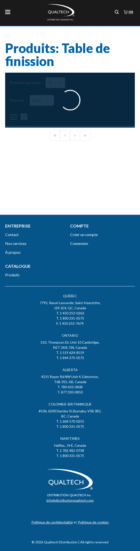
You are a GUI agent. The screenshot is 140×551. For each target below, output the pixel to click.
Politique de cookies (93, 522)
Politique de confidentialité (52, 522)
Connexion (79, 243)
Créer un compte (84, 234)
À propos (13, 252)
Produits (12, 274)
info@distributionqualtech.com (70, 500)
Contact (12, 234)
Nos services (15, 243)
